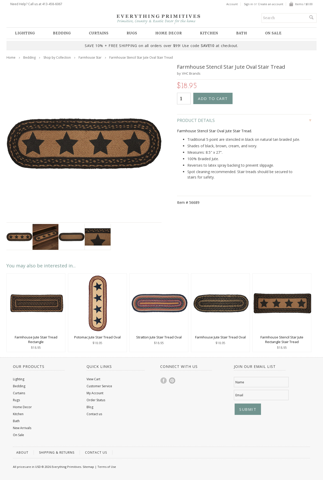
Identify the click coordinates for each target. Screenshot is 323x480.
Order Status (96, 400)
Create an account (270, 4)
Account (232, 4)
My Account (95, 393)
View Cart (93, 379)
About (22, 452)
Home (11, 57)
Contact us (94, 414)
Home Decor (168, 33)
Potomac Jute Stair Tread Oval (97, 337)
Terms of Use (106, 467)
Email (239, 395)
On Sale (273, 33)
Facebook (163, 380)
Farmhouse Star (90, 57)
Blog (90, 407)
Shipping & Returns (56, 452)
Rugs (132, 33)
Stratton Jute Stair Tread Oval (159, 337)
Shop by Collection (57, 57)
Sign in (248, 4)
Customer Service (99, 386)
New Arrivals (22, 428)
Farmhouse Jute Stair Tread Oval (220, 337)
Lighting (25, 33)
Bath (241, 33)
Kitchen (209, 33)
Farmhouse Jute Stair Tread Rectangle (36, 339)
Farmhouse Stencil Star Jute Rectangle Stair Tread (281, 339)
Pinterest (172, 380)
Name (239, 382)
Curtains (99, 33)
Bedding (62, 33)
